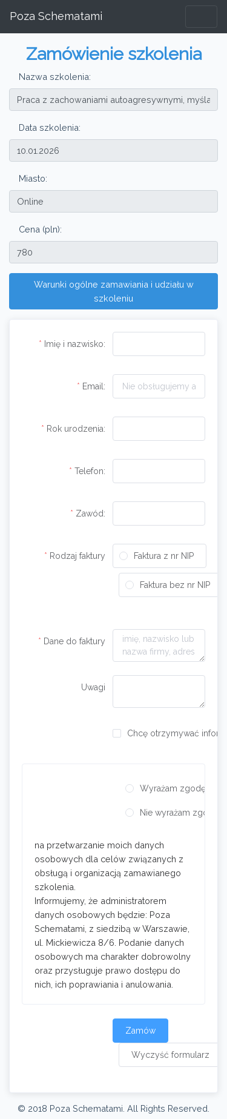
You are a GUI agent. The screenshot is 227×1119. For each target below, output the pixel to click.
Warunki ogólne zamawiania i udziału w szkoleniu (114, 291)
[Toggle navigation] (201, 16)
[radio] (159, 556)
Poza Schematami (56, 16)
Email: (93, 386)
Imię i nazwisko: (74, 344)
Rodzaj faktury (77, 556)
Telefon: (89, 471)
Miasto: (33, 178)
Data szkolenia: (50, 127)
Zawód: (90, 513)
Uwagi (93, 687)
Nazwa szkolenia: (55, 76)
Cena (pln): (40, 229)
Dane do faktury (74, 641)
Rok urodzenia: (76, 429)
